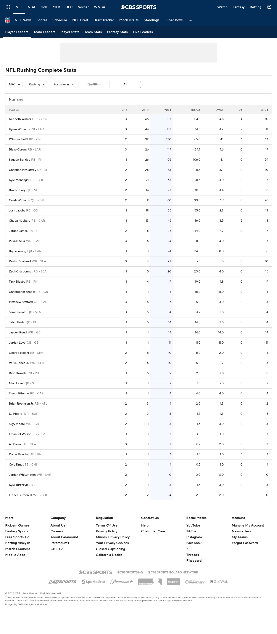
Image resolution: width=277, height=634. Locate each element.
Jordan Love (17, 343)
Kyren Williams (19, 129)
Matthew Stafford (21, 302)
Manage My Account (248, 525)
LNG (264, 110)
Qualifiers (94, 84)
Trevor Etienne (19, 393)
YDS (167, 110)
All (125, 84)
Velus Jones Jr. (19, 363)
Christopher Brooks (22, 292)
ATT (145, 110)
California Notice (109, 555)
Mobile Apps (15, 555)
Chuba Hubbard (19, 221)
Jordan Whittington (22, 475)
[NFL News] (23, 20)
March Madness (17, 549)
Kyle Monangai (19, 180)
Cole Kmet (16, 465)
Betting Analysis (17, 543)
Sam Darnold (17, 312)
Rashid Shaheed (20, 261)
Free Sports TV (17, 537)
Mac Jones (16, 383)
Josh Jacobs (17, 211)
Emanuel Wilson (20, 434)
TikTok (191, 531)
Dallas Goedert (19, 454)
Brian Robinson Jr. (21, 404)
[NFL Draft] (80, 20)
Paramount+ (59, 543)
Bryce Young (17, 251)
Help (145, 525)
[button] (190, 20)
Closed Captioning (110, 549)
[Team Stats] (93, 32)
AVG (220, 110)
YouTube (193, 525)
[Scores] (42, 20)
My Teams (240, 537)
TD (239, 110)
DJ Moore (15, 414)
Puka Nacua (17, 241)
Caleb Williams (19, 200)
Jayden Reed (18, 333)
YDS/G (195, 110)
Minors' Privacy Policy (113, 537)
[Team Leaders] (44, 32)
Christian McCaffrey (22, 170)
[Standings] (151, 20)
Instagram (194, 537)
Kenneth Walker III (21, 119)
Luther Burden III (20, 495)
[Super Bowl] (173, 20)
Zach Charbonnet (20, 272)
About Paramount (64, 537)
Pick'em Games (17, 525)
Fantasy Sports (16, 531)
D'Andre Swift (18, 139)
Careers (56, 531)
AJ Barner (16, 444)
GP (124, 110)
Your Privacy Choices (112, 543)
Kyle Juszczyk (18, 485)
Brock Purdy (17, 190)
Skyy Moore (17, 424)
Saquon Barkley (19, 160)
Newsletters (241, 531)
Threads (192, 555)
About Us (57, 525)
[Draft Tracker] (104, 20)
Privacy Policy (106, 531)
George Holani (19, 353)
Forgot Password (245, 543)
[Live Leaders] (142, 32)
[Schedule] (60, 20)
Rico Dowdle (18, 373)
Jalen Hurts (16, 322)
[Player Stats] (70, 32)
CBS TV (56, 549)
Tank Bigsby (17, 282)
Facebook (193, 543)
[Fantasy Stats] (117, 32)
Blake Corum (18, 150)
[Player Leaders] (17, 32)
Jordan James (18, 231)
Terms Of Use (107, 525)
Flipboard (194, 561)
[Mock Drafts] (129, 20)
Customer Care (153, 531)
